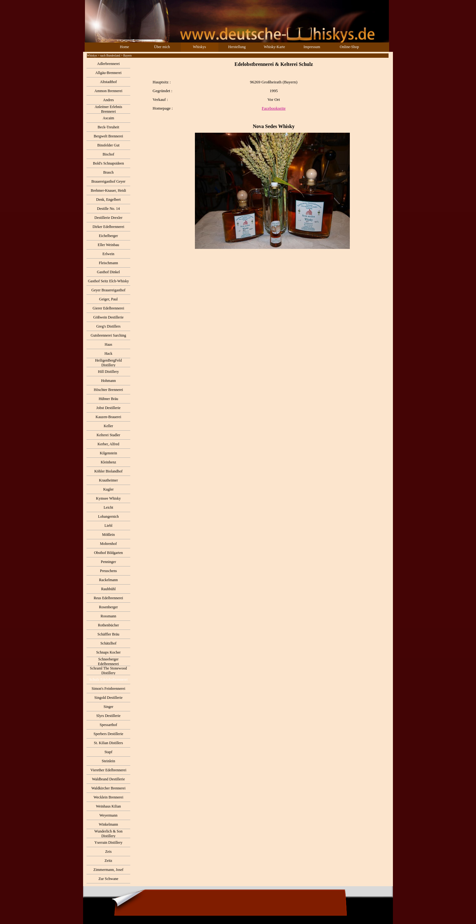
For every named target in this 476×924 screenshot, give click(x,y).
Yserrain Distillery (108, 842)
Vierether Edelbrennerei (108, 770)
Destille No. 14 (108, 208)
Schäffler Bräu (108, 634)
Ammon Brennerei (108, 91)
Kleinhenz (108, 462)
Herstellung (237, 47)
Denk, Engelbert (108, 199)
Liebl (108, 525)
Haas (108, 344)
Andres (108, 100)
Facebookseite (273, 108)
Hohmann (108, 380)
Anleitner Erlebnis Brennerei (108, 109)
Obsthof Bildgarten (108, 553)
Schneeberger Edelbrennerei (108, 661)
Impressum (312, 47)
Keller (108, 426)
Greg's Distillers (108, 326)
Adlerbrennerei (108, 64)
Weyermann (108, 815)
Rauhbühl (108, 589)
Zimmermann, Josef (108, 869)
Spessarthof (108, 725)
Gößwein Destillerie (108, 317)
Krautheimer (108, 480)
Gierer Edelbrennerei (108, 308)
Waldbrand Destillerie (108, 779)
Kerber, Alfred (108, 444)
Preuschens (108, 571)
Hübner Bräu (108, 399)
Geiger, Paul (108, 299)
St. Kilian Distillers (108, 743)
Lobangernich (108, 516)
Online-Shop (349, 47)
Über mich (162, 47)
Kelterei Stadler (108, 435)
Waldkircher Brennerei (108, 788)
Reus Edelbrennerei (108, 598)
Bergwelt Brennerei (108, 136)
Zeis (108, 851)
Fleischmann (108, 263)
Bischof (108, 154)
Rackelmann (108, 580)
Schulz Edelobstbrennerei (108, 679)
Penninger (108, 562)
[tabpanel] (261, 155)
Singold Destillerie (108, 697)
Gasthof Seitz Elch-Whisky (108, 281)
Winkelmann (108, 824)
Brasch (108, 172)
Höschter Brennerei (108, 390)
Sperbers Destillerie (108, 734)
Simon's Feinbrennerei (108, 688)
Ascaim (108, 118)
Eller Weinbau (108, 245)
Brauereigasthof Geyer (109, 181)
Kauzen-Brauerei (108, 417)
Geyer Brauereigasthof (109, 290)
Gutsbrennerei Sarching (108, 335)
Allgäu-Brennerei (108, 73)
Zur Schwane (108, 879)
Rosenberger (108, 607)
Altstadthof (108, 82)
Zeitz (108, 860)
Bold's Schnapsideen (108, 163)
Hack (108, 353)
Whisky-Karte (274, 47)
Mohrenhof (108, 543)
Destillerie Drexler (108, 217)
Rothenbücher (108, 625)
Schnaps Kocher (108, 652)
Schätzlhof (108, 643)
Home (124, 47)
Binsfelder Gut (108, 145)
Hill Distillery (108, 371)
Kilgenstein (108, 453)
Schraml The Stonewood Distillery (108, 670)
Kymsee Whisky (108, 498)
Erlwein (108, 254)
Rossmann (108, 616)
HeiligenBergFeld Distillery (108, 362)
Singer (108, 706)
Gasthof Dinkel (108, 272)
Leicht (108, 507)
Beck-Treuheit (108, 127)
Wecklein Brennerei (108, 797)
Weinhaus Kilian (108, 806)
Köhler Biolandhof (108, 471)
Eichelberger (108, 236)
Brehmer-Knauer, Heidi (108, 190)
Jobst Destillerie (108, 408)
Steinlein (108, 761)
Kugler (108, 489)
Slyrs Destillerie (108, 716)
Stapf (108, 752)
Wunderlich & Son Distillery (108, 833)
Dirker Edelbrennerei (108, 227)
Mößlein (108, 534)
